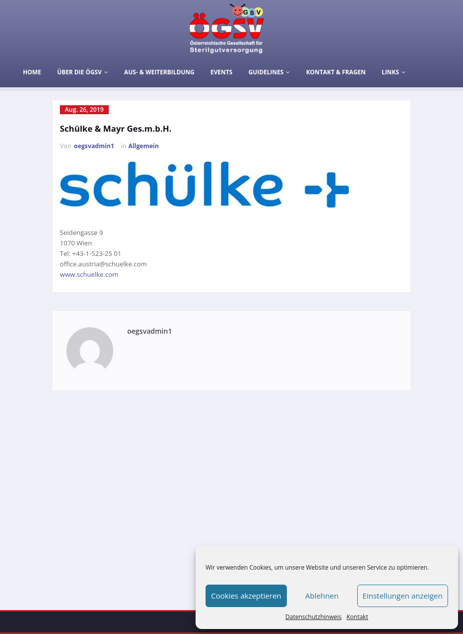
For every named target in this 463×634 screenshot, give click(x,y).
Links (394, 72)
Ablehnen (322, 596)
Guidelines (269, 72)
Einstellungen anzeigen (403, 596)
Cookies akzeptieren (246, 596)
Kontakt (357, 617)
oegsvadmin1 (94, 146)
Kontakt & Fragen (336, 72)
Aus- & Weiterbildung (159, 72)
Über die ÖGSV (82, 72)
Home (32, 72)
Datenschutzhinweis (313, 617)
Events (221, 72)
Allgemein (143, 146)
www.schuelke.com (89, 274)
